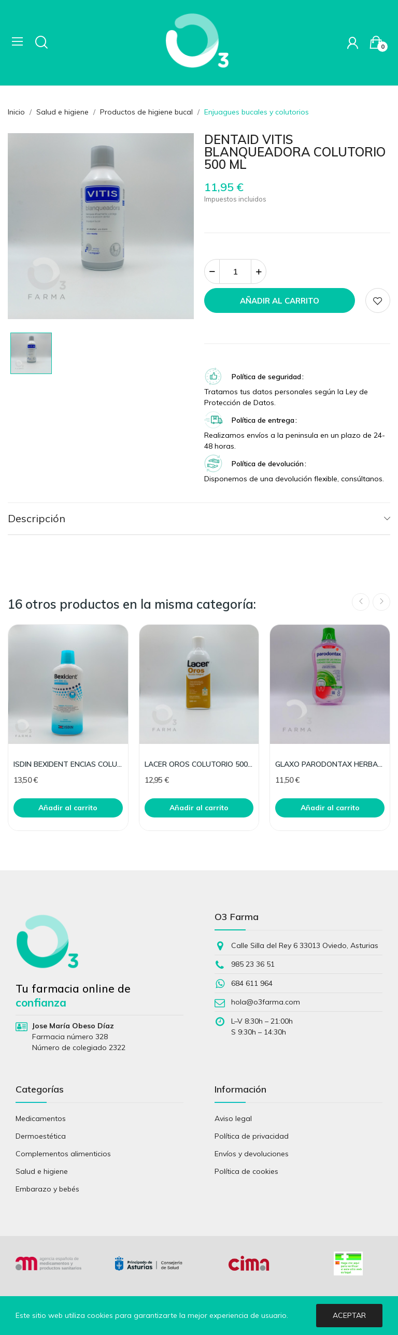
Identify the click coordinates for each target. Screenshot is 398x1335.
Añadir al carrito (279, 301)
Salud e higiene (42, 1171)
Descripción (36, 518)
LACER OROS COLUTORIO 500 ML (199, 764)
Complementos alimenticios (63, 1153)
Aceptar (349, 1315)
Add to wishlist (378, 300)
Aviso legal (233, 1118)
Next (381, 602)
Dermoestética (41, 1136)
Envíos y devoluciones (252, 1153)
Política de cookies (246, 1171)
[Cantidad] (235, 271)
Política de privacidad (252, 1136)
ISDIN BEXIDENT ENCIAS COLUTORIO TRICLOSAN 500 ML (68, 764)
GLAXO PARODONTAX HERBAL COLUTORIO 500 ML (330, 764)
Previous (360, 602)
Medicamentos (41, 1118)
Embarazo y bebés (47, 1189)
